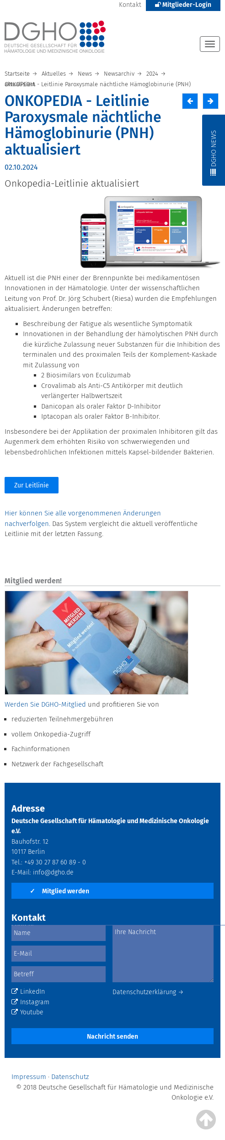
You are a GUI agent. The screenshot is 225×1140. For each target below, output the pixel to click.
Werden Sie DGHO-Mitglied (45, 704)
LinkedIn (28, 992)
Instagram (30, 1002)
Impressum (28, 1077)
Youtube (27, 1012)
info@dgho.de (53, 872)
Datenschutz (70, 1077)
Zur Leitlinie (31, 485)
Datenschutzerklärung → (148, 992)
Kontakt (130, 5)
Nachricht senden (112, 1036)
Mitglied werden (59, 891)
